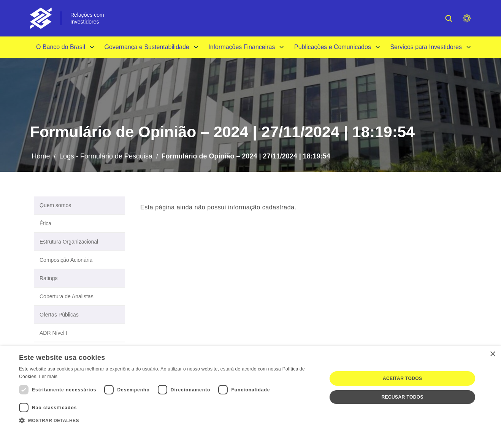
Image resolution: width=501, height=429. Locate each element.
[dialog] (250, 387)
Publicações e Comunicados (332, 47)
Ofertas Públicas (59, 315)
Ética (45, 223)
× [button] (492, 354)
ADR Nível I (53, 333)
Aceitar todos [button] (402, 378)
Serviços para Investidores (426, 47)
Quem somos (55, 205)
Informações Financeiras (241, 47)
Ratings (48, 278)
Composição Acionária (66, 260)
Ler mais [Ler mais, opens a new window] (48, 376)
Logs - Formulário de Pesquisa (105, 156)
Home (41, 156)
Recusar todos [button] (402, 397)
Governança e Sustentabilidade (146, 47)
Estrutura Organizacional (69, 242)
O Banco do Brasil (60, 47)
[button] (168, 419)
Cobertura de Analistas (67, 296)
